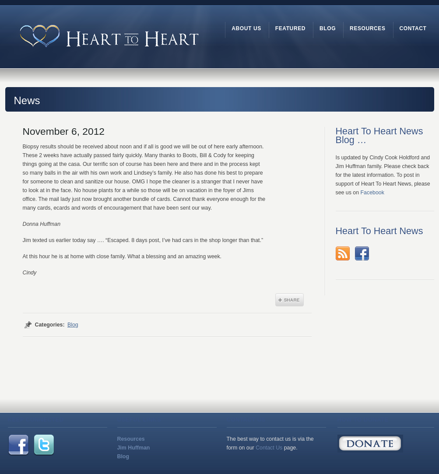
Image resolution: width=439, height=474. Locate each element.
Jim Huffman (133, 448)
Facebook (372, 193)
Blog (72, 325)
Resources (131, 439)
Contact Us (269, 448)
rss (343, 253)
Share (289, 299)
